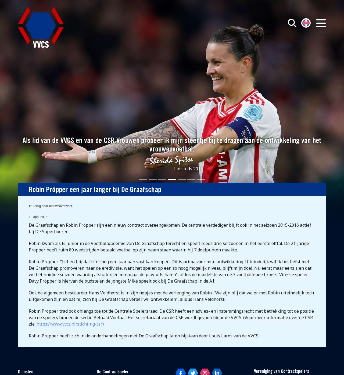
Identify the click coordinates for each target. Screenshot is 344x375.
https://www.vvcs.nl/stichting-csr (69, 324)
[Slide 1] (143, 179)
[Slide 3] (162, 179)
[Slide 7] (201, 179)
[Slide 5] (182, 179)
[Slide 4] (172, 179)
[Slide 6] (191, 179)
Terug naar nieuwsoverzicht (50, 206)
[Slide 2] (153, 179)
